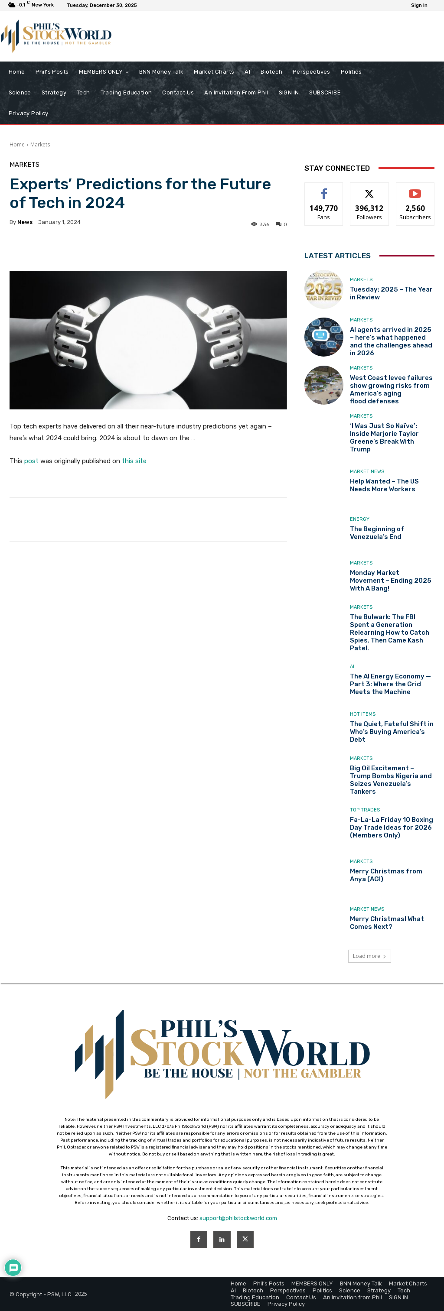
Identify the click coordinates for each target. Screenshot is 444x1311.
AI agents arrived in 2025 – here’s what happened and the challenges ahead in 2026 (391, 341)
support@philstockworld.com (238, 1218)
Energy (359, 519)
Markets (40, 144)
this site (134, 461)
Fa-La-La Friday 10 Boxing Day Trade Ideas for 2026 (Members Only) (391, 827)
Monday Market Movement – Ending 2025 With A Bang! (390, 580)
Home (17, 144)
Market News (367, 471)
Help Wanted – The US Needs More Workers (384, 485)
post (31, 461)
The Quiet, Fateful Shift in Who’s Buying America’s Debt (392, 731)
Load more (369, 956)
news (25, 222)
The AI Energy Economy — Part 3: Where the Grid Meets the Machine (390, 684)
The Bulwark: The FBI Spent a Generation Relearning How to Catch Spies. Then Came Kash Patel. (389, 632)
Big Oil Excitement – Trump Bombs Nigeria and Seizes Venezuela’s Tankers (391, 779)
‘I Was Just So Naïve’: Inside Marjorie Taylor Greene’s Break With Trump (384, 437)
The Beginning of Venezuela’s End (377, 533)
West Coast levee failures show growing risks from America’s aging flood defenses (391, 389)
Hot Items (362, 714)
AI (352, 666)
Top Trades (365, 810)
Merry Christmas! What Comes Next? (387, 923)
